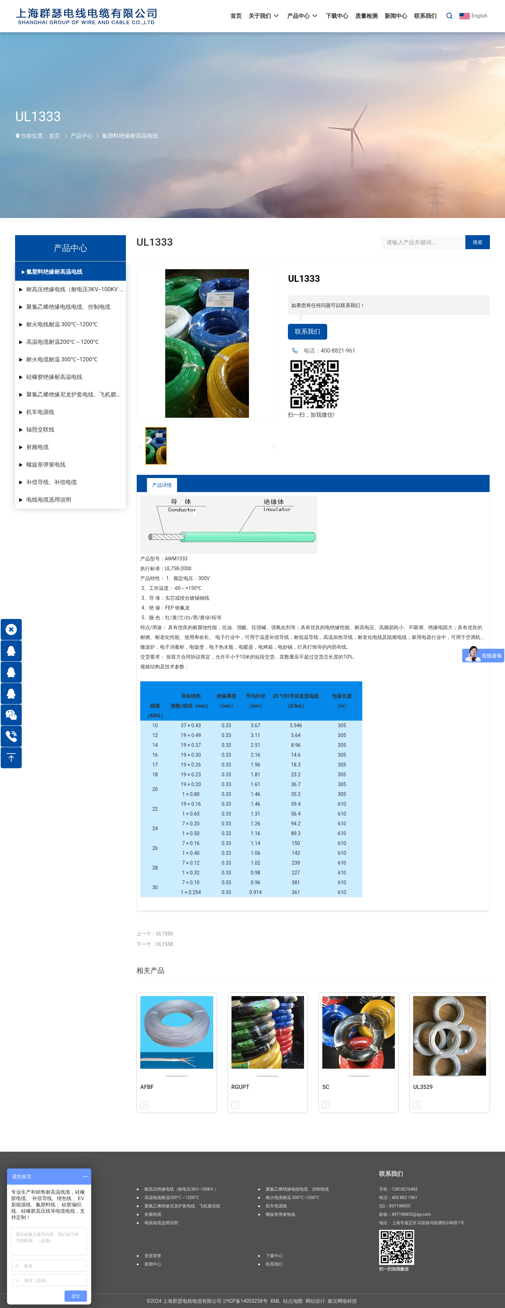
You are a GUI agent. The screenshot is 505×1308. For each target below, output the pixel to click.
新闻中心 (152, 1264)
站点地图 (293, 1301)
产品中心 (81, 135)
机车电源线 (40, 412)
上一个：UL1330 (154, 933)
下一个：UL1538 (154, 944)
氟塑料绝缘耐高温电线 (130, 135)
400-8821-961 (338, 351)
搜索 (478, 242)
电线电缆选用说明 (48, 499)
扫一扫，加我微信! (311, 416)
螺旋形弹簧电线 (46, 464)
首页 (54, 135)
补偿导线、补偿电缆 (51, 482)
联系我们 (309, 332)
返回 (462, 485)
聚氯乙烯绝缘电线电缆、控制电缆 (68, 307)
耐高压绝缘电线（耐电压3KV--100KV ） (75, 289)
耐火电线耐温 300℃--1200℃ (62, 324)
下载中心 (274, 1255)
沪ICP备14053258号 (245, 1301)
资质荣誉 (152, 1255)
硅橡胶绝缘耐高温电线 (54, 377)
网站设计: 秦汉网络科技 (331, 1301)
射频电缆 (37, 447)
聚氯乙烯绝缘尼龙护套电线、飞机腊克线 (76, 394)
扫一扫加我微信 (394, 1269)
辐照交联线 (40, 429)
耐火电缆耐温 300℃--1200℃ (62, 359)
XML (275, 1301)
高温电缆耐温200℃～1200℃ (62, 342)
